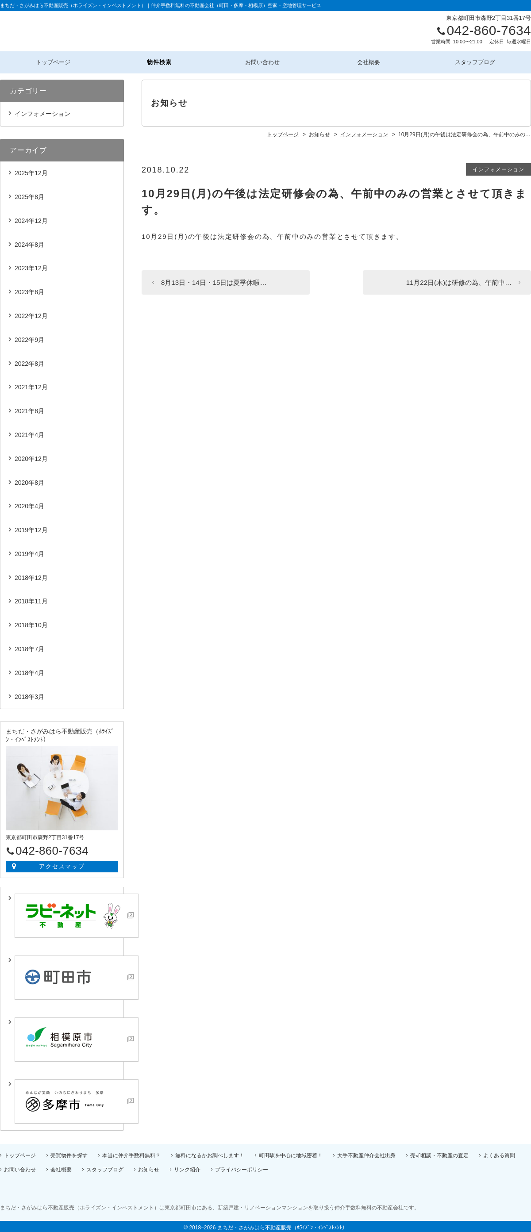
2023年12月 (31, 265)
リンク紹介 (187, 1167)
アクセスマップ (62, 863)
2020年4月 (29, 503)
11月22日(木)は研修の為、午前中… (459, 280)
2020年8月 (29, 480)
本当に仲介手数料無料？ (131, 1153)
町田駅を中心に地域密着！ (291, 1153)
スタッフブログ (478, 61)
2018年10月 (31, 622)
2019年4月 (29, 551)
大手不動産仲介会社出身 (366, 1153)
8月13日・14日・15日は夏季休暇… (213, 280)
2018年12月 (31, 575)
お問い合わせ (265, 61)
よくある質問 (499, 1153)
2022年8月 (29, 361)
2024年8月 (29, 242)
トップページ (53, 61)
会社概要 (372, 61)
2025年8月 (29, 194)
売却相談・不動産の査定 (439, 1153)
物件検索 (159, 61)
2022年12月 (31, 313)
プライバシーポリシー (241, 1167)
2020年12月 (31, 456)
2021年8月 (29, 408)
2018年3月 (29, 694)
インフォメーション (498, 167)
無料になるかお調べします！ (209, 1153)
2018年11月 (31, 599)
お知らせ (148, 1167)
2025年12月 (31, 170)
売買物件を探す (69, 1153)
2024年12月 (31, 218)
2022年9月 (29, 337)
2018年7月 (29, 646)
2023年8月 (29, 289)
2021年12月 (31, 384)
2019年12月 (31, 527)
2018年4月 (29, 670)
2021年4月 (29, 432)
